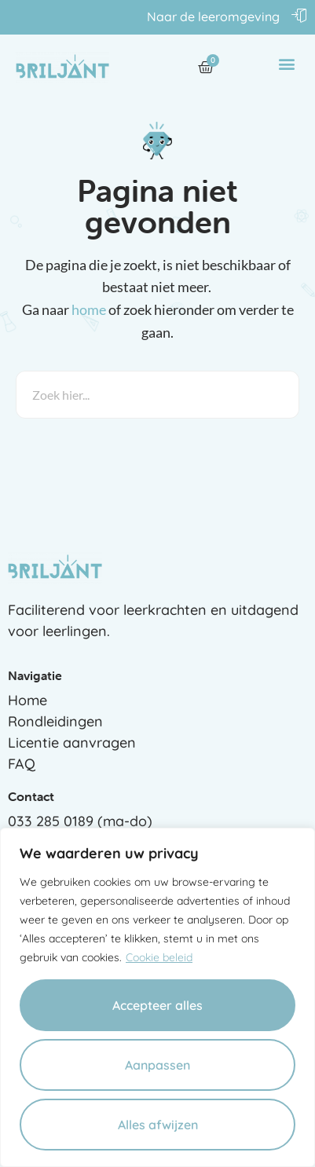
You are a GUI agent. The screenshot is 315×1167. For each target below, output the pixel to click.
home (88, 309)
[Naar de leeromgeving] (299, 15)
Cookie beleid (159, 957)
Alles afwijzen (158, 1124)
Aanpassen (157, 1065)
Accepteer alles (157, 1005)
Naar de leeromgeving (213, 16)
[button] (286, 63)
